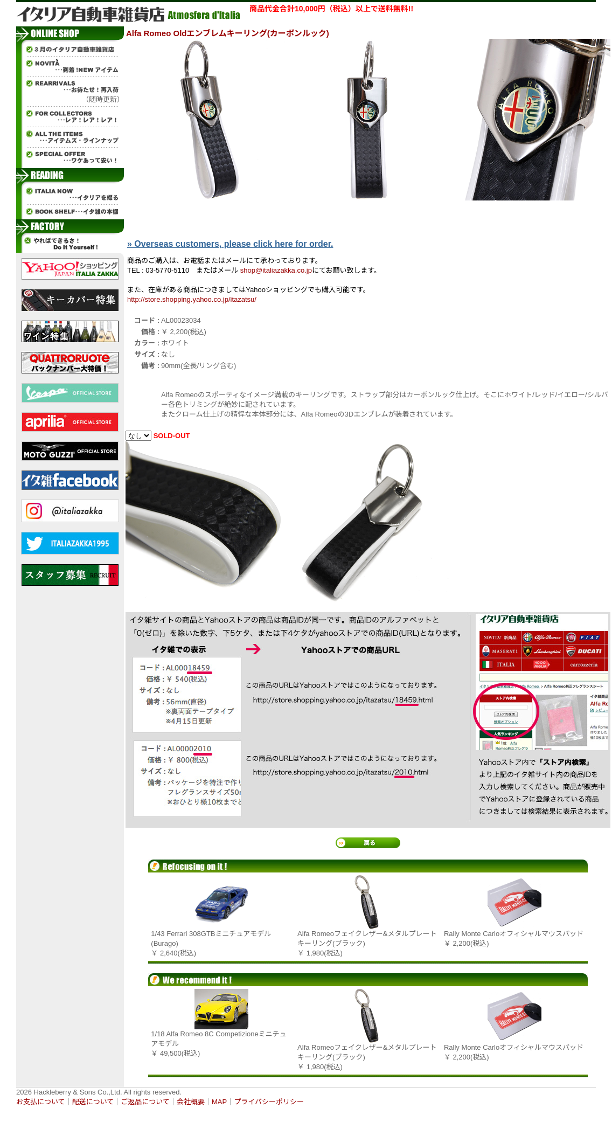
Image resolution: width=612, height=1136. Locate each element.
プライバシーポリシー (269, 1102)
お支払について (40, 1102)
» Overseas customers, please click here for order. (230, 243)
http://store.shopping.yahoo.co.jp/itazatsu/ (191, 299)
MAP (219, 1102)
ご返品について (145, 1102)
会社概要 (191, 1102)
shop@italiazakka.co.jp (276, 270)
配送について (93, 1102)
